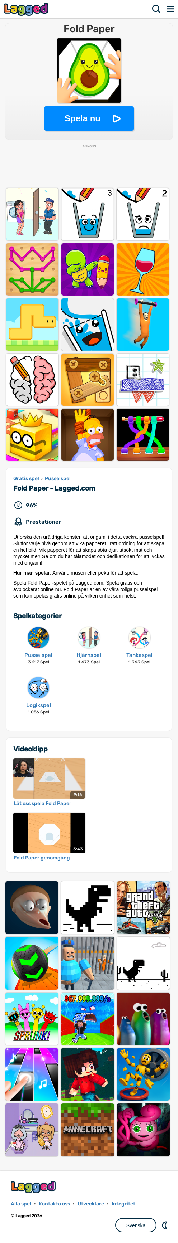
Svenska (136, 1225)
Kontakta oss (54, 1204)
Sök (156, 9)
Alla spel (21, 1204)
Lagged (27, 9)
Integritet (123, 1204)
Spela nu (82, 118)
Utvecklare (91, 1204)
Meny (171, 9)
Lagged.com (34, 1187)
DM (165, 1225)
